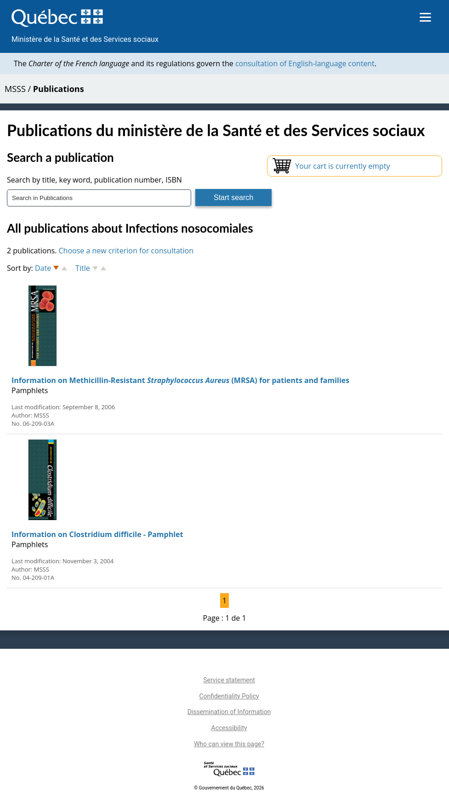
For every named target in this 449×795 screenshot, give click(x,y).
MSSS (15, 88)
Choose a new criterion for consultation (126, 251)
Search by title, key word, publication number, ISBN (94, 180)
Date (43, 268)
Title (82, 268)
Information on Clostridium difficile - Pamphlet (97, 534)
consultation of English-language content (305, 63)
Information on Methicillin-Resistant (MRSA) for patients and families (180, 380)
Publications (58, 88)
